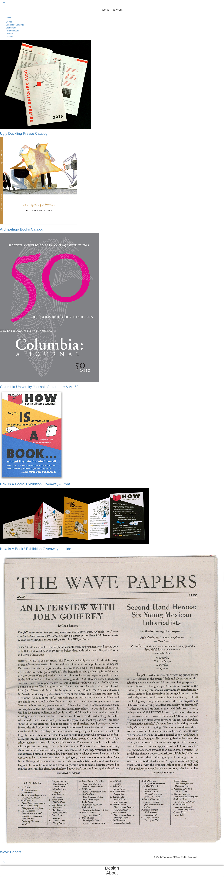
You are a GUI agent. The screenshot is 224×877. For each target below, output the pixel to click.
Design (112, 868)
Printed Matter (12, 31)
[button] (112, 14)
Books (9, 22)
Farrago (9, 33)
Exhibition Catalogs (15, 25)
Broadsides (11, 28)
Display (9, 36)
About (112, 872)
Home (8, 17)
